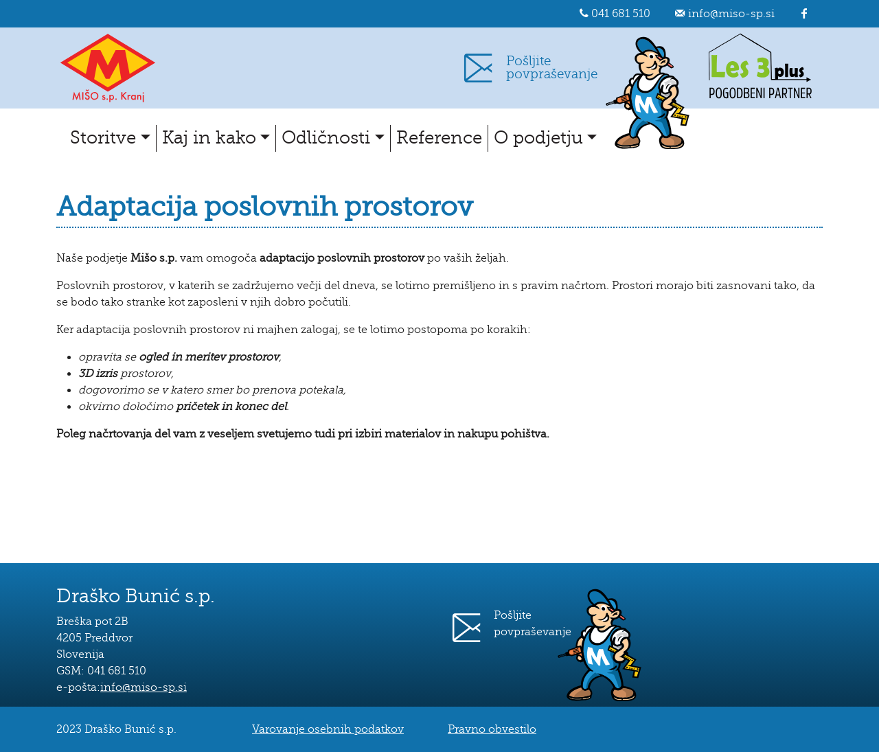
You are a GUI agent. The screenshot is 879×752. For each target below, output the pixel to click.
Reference (439, 138)
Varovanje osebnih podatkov (328, 729)
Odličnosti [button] (326, 138)
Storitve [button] (103, 138)
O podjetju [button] (538, 138)
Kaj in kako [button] (209, 138)
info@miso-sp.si (731, 14)
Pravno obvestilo (492, 729)
